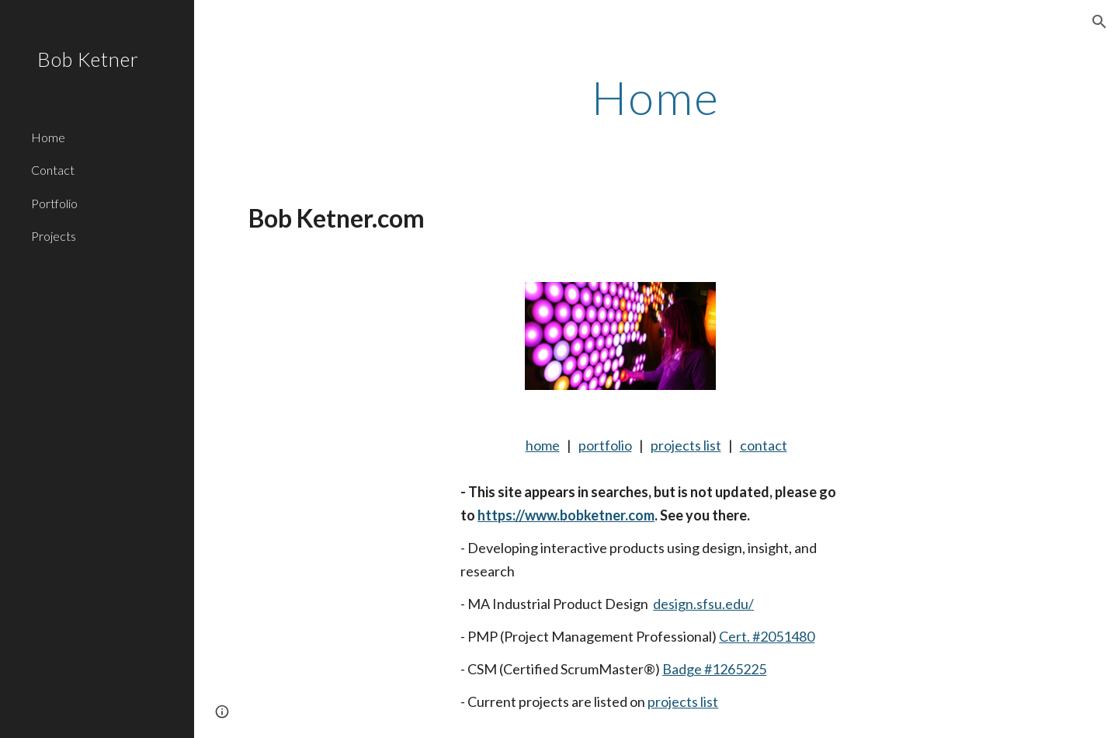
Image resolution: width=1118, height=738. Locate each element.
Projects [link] (53, 235)
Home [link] (48, 137)
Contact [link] (53, 169)
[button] (1099, 21)
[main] (656, 97)
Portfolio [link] (54, 203)
